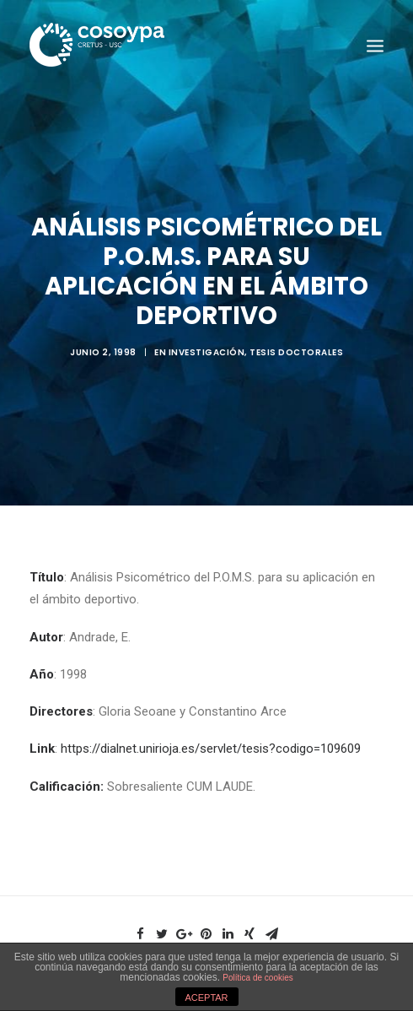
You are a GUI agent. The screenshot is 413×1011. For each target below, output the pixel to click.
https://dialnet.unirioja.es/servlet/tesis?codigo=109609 (211, 743)
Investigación (207, 349)
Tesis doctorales (296, 349)
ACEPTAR (206, 997)
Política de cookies (257, 977)
